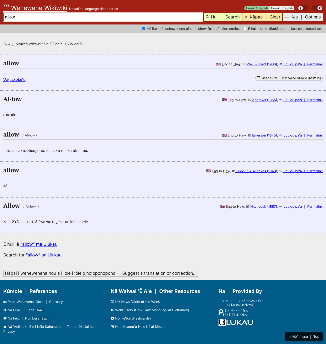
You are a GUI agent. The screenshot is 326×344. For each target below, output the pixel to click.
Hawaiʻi (275, 8)
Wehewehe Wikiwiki (35, 7)
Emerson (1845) (262, 135)
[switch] (303, 8)
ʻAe (6, 79)
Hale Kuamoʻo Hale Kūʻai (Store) (138, 326)
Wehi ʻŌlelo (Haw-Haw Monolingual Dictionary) (150, 310)
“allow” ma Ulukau (38, 244)
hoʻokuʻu (18, 79)
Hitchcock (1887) (261, 206)
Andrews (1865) (262, 100)
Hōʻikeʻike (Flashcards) (131, 318)
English (288, 8)
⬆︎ (304, 336)
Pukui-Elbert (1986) (259, 64)
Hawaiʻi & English (257, 8)
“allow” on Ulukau (44, 254)
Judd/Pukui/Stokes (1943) (254, 171)
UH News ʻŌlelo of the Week (135, 302)
